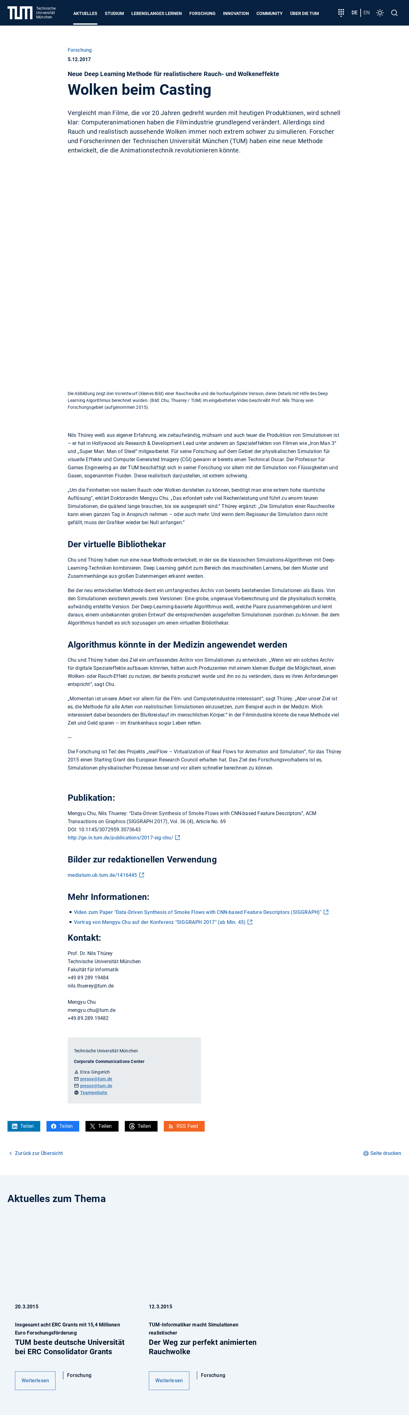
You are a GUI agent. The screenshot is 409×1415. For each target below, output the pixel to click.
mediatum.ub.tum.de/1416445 (102, 875)
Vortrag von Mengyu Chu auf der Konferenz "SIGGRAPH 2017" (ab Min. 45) (160, 922)
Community (269, 13)
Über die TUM (304, 13)
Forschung (202, 13)
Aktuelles (85, 13)
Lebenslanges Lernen (156, 13)
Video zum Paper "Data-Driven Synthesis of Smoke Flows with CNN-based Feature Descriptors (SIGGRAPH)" (198, 912)
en (366, 13)
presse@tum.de (96, 1078)
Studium (114, 13)
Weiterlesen (35, 1381)
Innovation (236, 13)
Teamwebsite (94, 1092)
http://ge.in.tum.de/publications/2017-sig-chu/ (120, 838)
